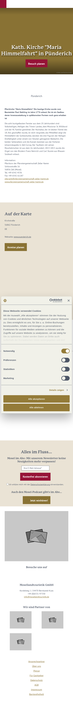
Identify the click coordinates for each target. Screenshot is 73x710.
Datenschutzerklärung (40, 484)
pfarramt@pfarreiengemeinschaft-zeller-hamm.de (27, 178)
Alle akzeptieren (36, 399)
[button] (3, 4)
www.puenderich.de (22, 236)
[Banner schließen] (69, 301)
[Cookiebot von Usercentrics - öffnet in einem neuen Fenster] (49, 300)
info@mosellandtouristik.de (36, 596)
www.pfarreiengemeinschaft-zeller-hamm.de (24, 181)
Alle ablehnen (36, 407)
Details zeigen (56, 390)
